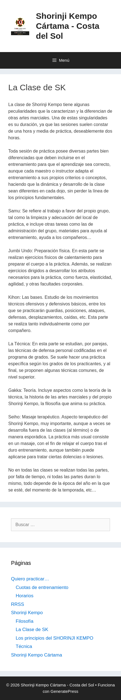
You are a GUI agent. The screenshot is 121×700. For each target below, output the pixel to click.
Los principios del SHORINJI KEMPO (54, 638)
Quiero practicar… (30, 578)
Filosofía (24, 621)
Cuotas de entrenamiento (42, 587)
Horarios (24, 595)
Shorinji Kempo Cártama (36, 655)
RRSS (17, 604)
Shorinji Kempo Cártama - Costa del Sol (67, 25)
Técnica (24, 646)
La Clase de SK (32, 629)
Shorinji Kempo (27, 612)
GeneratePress (64, 691)
